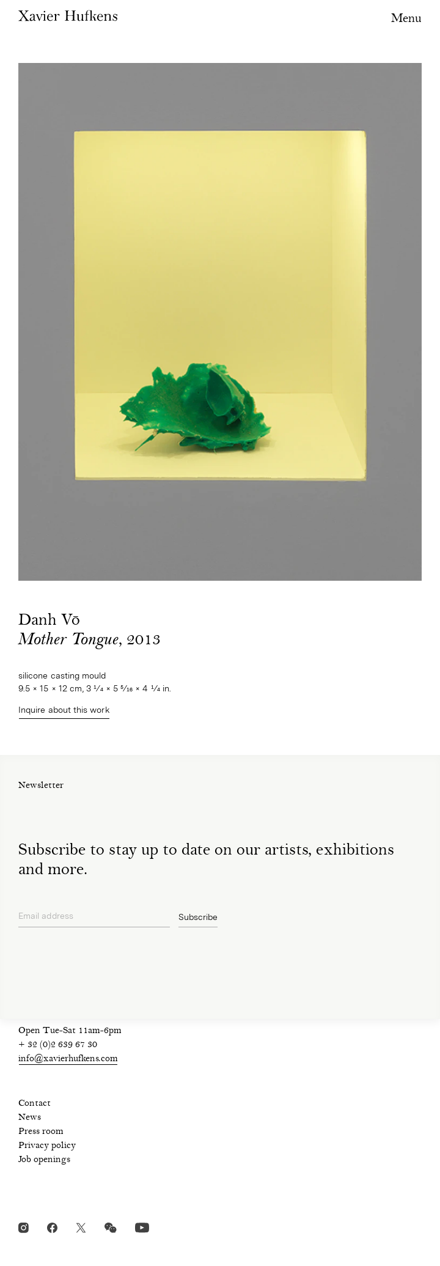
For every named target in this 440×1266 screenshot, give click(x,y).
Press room (41, 1132)
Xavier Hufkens (67, 15)
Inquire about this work (64, 710)
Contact (34, 1104)
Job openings (44, 1160)
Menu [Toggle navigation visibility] (406, 19)
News (29, 1118)
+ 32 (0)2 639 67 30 (57, 1045)
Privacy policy (47, 1146)
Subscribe (198, 917)
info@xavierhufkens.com (68, 1059)
